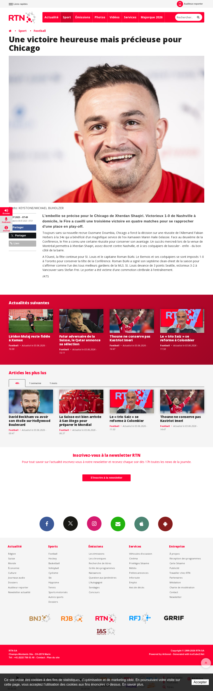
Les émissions (96, 553)
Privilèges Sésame (139, 563)
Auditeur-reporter (190, 4)
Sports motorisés (57, 592)
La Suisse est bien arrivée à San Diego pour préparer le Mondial (80, 420)
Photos (100, 17)
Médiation (175, 582)
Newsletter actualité (19, 592)
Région (12, 553)
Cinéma (133, 558)
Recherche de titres (100, 563)
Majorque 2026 (151, 17)
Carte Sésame (177, 563)
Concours (94, 592)
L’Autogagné (95, 582)
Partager (17, 227)
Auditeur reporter (18, 587)
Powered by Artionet (160, 654)
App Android (165, 524)
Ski (50, 577)
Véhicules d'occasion (140, 553)
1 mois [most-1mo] (53, 383)
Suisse (11, 558)
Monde (12, 563)
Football (40, 31)
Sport (67, 17)
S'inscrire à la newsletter (106, 477)
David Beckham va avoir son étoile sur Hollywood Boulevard (29, 420)
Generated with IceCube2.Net (188, 654)
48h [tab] (17, 383)
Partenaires (176, 577)
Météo (132, 568)
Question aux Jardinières (102, 577)
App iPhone (141, 524)
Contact (174, 592)
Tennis (52, 587)
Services (130, 17)
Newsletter (176, 597)
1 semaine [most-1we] (35, 383)
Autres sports (55, 597)
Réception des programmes (185, 558)
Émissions (82, 17)
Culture (12, 572)
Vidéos (115, 17)
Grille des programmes (102, 568)
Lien (14, 243)
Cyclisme (53, 572)
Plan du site (53, 657)
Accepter (200, 682)
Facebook (47, 524)
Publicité (174, 568)
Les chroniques (97, 558)
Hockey (52, 558)
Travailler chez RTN (180, 572)
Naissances (95, 572)
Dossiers (12, 582)
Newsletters (118, 524)
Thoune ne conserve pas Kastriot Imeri (130, 338)
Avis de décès (136, 587)
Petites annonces (138, 572)
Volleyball (53, 568)
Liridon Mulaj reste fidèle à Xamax (29, 338)
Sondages (94, 587)
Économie (13, 568)
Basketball (54, 563)
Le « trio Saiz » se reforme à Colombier (177, 338)
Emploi (133, 582)
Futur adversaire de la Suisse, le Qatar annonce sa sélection (79, 340)
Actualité (51, 17)
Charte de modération (182, 587)
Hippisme (53, 582)
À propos (175, 553)
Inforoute (134, 577)
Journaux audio (16, 577)
